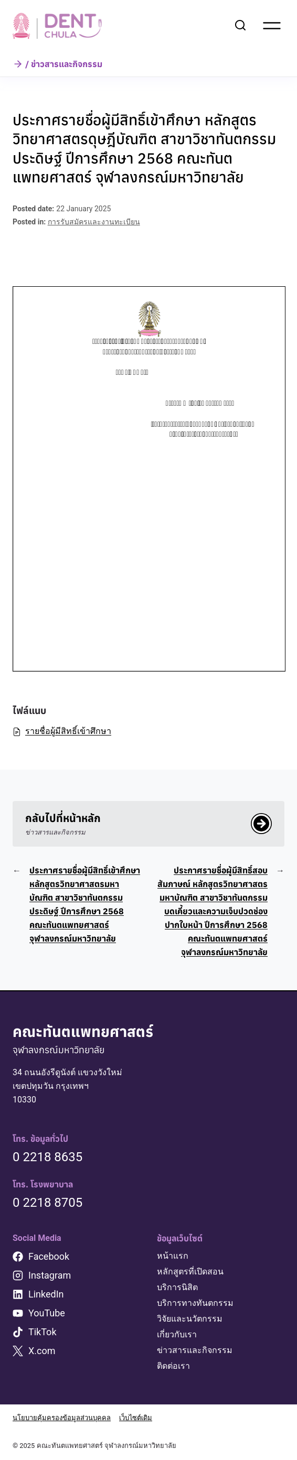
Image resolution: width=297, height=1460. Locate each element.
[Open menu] (271, 25)
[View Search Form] (240, 25)
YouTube (46, 1312)
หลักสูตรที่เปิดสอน (190, 1272)
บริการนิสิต (177, 1287)
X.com (42, 1350)
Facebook (48, 1256)
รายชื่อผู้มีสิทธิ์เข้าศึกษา (62, 731)
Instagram (49, 1275)
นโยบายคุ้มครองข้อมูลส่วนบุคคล (62, 1418)
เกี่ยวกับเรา (177, 1334)
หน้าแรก (172, 1256)
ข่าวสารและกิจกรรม (194, 1350)
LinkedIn (46, 1294)
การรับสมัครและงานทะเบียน (94, 222)
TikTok (42, 1331)
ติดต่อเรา (173, 1366)
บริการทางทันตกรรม (195, 1303)
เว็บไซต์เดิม (135, 1418)
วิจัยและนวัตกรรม (189, 1319)
